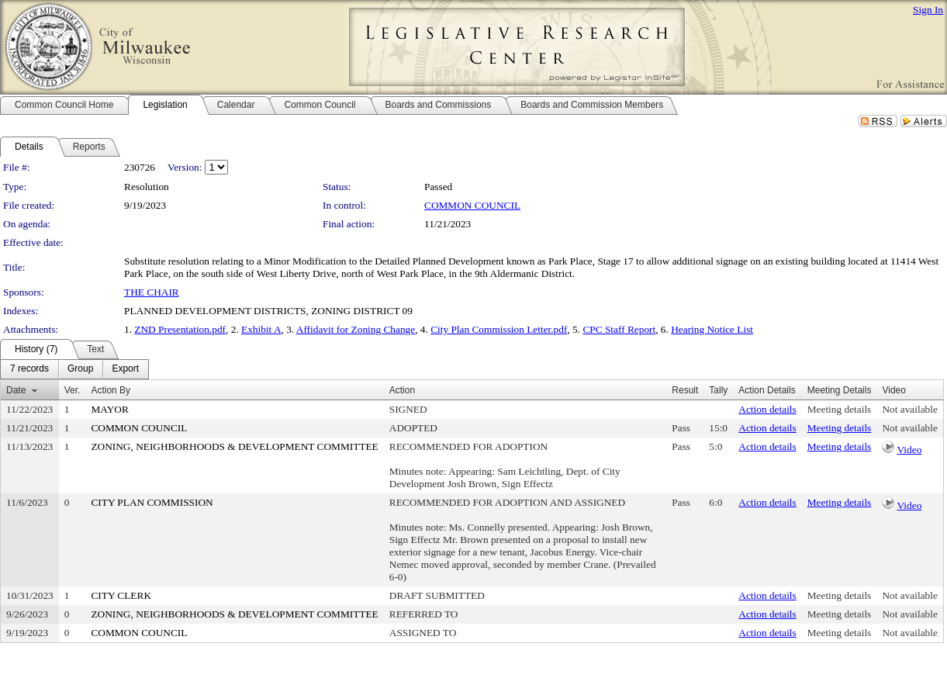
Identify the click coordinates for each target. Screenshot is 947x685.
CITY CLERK (121, 595)
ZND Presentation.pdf (180, 329)
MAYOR (109, 409)
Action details (767, 409)
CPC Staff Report (618, 329)
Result (685, 390)
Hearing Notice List (712, 329)
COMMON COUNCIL (472, 205)
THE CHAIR (151, 292)
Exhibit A (261, 329)
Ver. (72, 390)
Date (16, 390)
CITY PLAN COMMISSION (152, 502)
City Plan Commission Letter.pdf (498, 329)
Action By (110, 390)
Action (402, 390)
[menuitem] (29, 369)
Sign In (928, 10)
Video (909, 449)
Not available (909, 409)
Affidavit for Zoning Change (355, 329)
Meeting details (839, 409)
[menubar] (74, 369)
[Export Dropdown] (125, 369)
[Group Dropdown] (80, 369)
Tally (718, 390)
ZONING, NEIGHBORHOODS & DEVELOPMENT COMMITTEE (234, 446)
